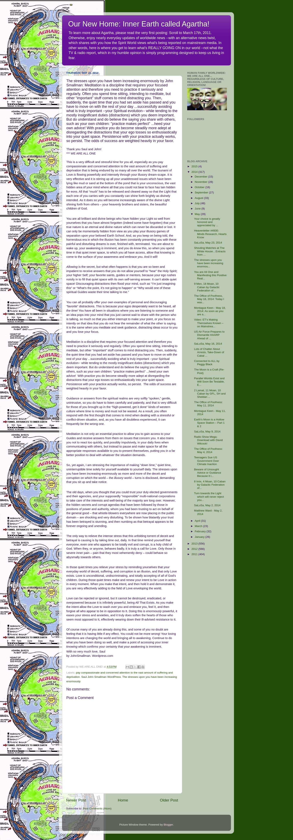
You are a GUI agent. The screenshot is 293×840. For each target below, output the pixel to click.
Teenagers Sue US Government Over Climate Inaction (206, 460)
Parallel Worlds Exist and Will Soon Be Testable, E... (209, 381)
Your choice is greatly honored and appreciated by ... (207, 222)
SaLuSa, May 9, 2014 (207, 431)
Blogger (168, 824)
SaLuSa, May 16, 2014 (208, 343)
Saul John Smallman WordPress (101, 676)
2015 (194, 166)
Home (123, 800)
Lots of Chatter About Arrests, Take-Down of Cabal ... (209, 352)
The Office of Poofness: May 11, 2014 (208, 404)
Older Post (169, 800)
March (199, 526)
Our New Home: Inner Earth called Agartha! (138, 24)
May (198, 214)
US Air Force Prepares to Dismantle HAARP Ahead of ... (209, 335)
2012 (194, 548)
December (201, 176)
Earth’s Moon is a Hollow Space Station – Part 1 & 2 (209, 423)
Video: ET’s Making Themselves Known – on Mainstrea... (208, 323)
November (201, 181)
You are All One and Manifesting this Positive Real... (210, 275)
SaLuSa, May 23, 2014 (208, 242)
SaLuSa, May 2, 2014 (207, 505)
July (197, 203)
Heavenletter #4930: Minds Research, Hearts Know (210, 234)
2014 (194, 171)
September (202, 192)
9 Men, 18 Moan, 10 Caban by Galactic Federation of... (207, 287)
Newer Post (76, 800)
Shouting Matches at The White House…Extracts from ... (210, 251)
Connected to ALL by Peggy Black (207, 362)
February (201, 531)
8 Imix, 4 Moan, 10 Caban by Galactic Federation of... (210, 484)
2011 (194, 554)
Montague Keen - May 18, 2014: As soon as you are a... (210, 311)
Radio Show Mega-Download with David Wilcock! (208, 440)
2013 (194, 543)
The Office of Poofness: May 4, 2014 (208, 450)
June (198, 208)
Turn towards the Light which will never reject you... (209, 496)
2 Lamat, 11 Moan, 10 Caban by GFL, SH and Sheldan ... (210, 393)
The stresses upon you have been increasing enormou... (208, 263)
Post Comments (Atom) (97, 808)
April (198, 520)
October (200, 187)
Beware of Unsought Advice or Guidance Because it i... (207, 472)
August (199, 198)
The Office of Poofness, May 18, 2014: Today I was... (209, 299)
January (200, 536)
